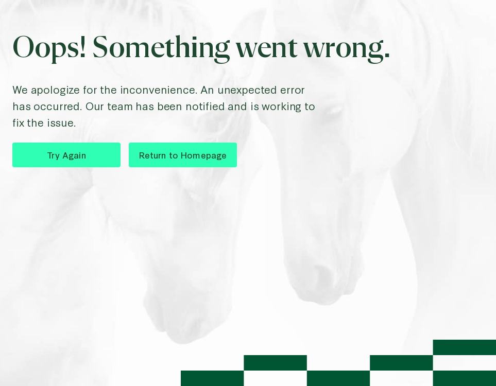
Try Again (66, 155)
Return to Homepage (183, 155)
